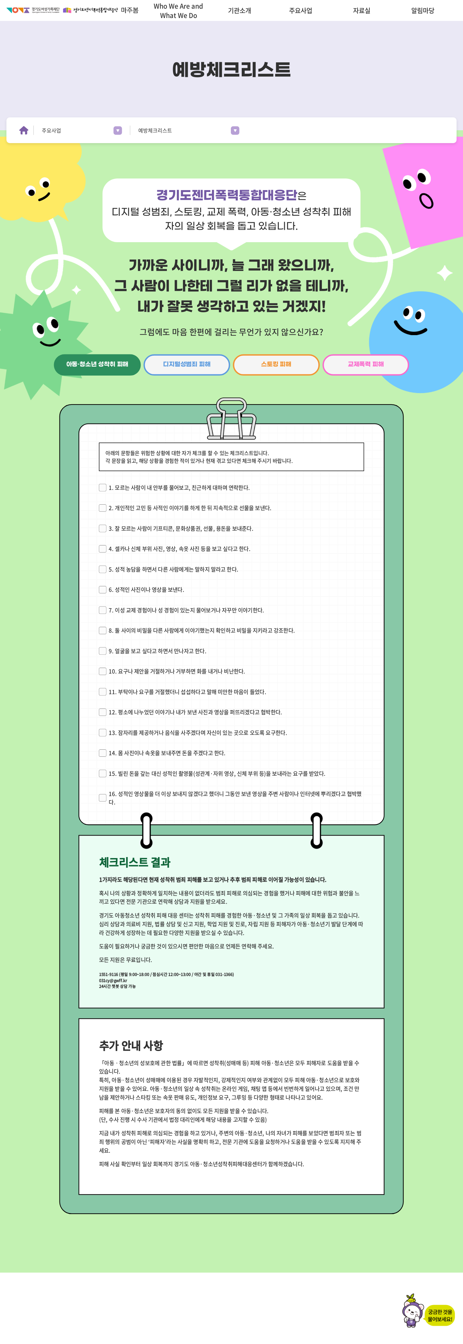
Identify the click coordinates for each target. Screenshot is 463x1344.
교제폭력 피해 (366, 364)
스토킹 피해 (276, 364)
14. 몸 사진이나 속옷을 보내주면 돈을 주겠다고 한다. (167, 753)
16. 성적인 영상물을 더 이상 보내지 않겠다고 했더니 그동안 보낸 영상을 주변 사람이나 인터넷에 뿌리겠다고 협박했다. (235, 798)
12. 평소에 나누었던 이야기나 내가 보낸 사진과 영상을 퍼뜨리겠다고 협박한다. (195, 712)
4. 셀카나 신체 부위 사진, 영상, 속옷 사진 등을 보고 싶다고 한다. (179, 548)
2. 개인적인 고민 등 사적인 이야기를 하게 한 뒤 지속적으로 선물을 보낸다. (190, 508)
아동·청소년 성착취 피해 (97, 364)
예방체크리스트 (155, 130)
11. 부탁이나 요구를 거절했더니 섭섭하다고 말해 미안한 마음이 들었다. (187, 692)
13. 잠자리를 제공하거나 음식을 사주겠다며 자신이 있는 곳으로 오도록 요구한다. (198, 732)
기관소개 (239, 10)
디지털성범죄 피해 (186, 364)
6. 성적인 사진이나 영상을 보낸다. (146, 589)
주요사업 (300, 10)
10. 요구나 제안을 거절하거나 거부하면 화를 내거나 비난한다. (177, 671)
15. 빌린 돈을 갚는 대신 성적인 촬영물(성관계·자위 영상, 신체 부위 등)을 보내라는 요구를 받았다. (217, 773)
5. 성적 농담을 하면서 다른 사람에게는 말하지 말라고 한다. (173, 569)
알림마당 (422, 10)
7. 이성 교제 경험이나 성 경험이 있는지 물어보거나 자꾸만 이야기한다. (186, 610)
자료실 (361, 10)
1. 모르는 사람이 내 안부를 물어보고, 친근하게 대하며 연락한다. (179, 487)
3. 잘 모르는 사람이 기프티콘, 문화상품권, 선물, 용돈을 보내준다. (181, 528)
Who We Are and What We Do (178, 10)
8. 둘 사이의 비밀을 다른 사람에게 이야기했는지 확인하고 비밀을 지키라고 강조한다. (202, 630)
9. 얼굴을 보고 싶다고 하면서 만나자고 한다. (157, 651)
